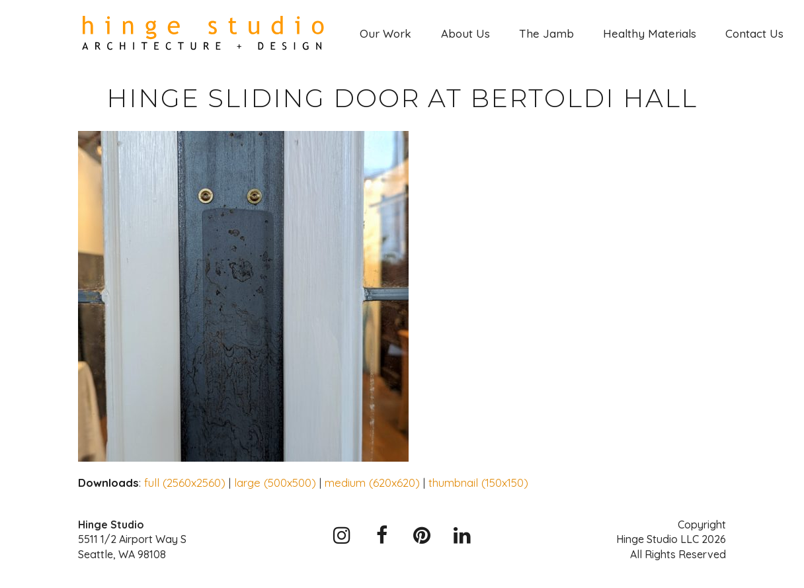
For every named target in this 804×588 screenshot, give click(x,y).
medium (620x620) (372, 482)
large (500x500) (275, 482)
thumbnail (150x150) (478, 482)
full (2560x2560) (184, 482)
